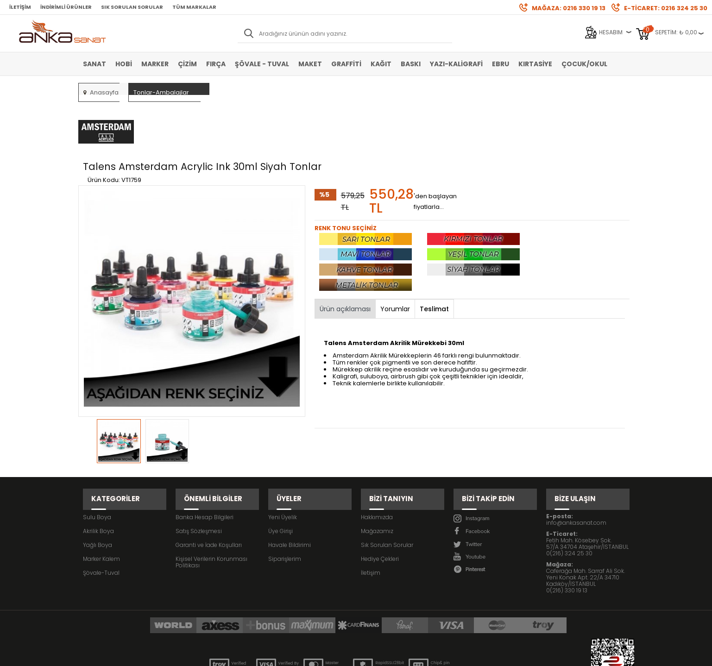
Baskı (411, 64)
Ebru (500, 64)
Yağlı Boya (97, 490)
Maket (310, 64)
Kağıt (381, 64)
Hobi (123, 64)
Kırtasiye (535, 64)
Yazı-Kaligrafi (456, 64)
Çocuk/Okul (584, 64)
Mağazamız (377, 476)
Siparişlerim (284, 504)
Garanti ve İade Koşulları (209, 490)
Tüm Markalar (194, 7)
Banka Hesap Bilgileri (204, 462)
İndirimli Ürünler (66, 7)
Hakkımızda (377, 462)
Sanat (94, 64)
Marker (155, 64)
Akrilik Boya (98, 476)
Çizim (187, 64)
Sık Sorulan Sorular (132, 7)
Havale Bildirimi (289, 490)
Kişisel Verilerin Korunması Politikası (211, 507)
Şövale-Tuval (101, 518)
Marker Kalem (101, 504)
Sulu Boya (97, 462)
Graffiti (346, 64)
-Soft (304, 654)
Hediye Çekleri (380, 504)
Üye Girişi (280, 476)
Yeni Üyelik (282, 462)
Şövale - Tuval (262, 64)
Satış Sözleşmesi (199, 476)
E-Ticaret (328, 654)
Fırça (216, 64)
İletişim (20, 7)
